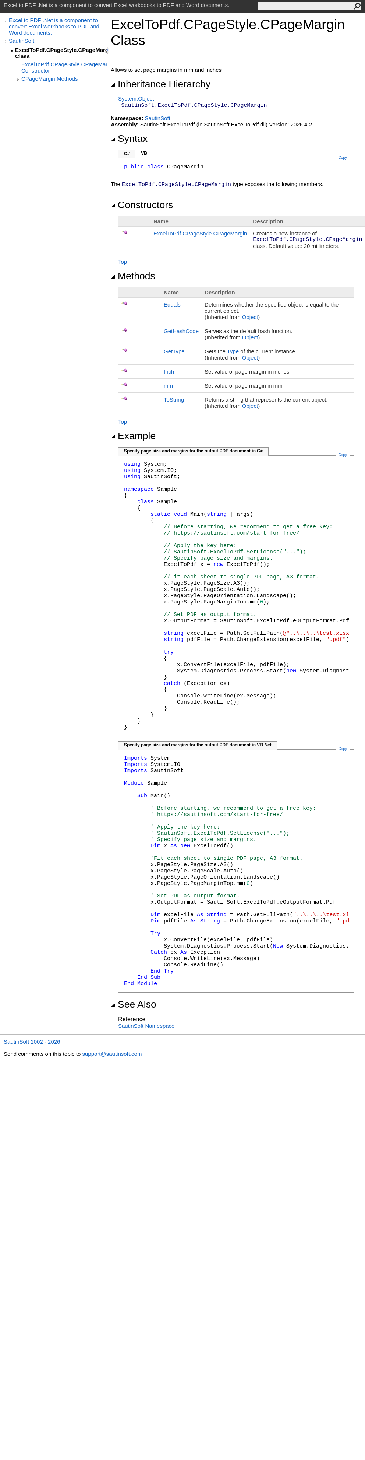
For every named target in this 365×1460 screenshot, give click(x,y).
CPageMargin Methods (49, 79)
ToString (174, 399)
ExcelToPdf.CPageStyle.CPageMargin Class (61, 53)
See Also (133, 1004)
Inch (169, 371)
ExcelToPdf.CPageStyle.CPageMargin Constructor (64, 67)
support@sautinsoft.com (112, 1054)
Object (250, 317)
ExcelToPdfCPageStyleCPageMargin (200, 233)
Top (122, 262)
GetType (174, 351)
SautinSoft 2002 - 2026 (32, 1042)
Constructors (142, 204)
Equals (172, 304)
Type (233, 351)
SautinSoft (21, 41)
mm (168, 385)
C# (127, 153)
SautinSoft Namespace (146, 1026)
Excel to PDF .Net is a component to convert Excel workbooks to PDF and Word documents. (54, 26)
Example (133, 435)
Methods (133, 275)
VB (144, 153)
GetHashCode (181, 331)
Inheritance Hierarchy (160, 84)
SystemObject (136, 98)
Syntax (129, 138)
